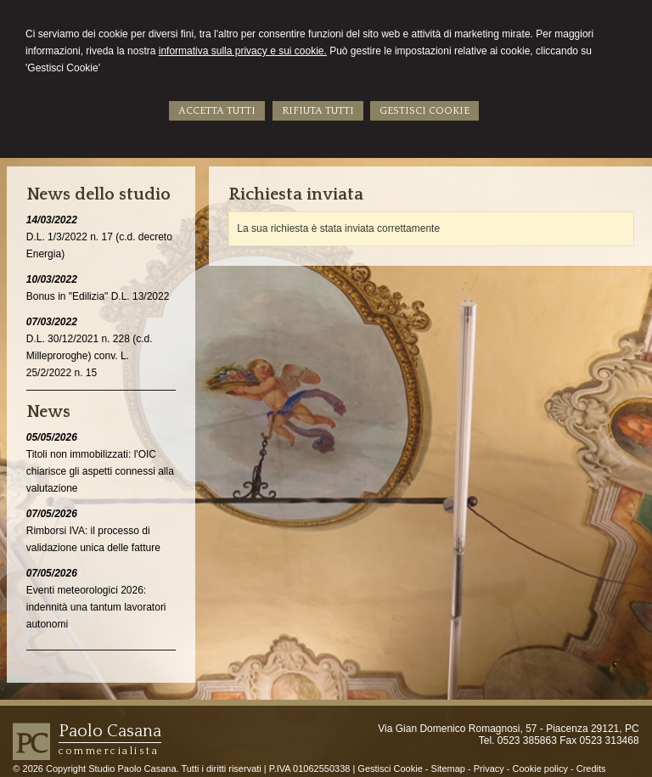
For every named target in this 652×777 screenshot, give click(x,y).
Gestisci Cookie (389, 768)
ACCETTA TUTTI (217, 110)
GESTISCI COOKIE (424, 110)
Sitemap (448, 768)
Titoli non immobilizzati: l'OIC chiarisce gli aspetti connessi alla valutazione (100, 471)
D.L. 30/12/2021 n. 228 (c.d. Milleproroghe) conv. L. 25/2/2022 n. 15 (89, 356)
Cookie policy (540, 768)
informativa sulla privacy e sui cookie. (243, 51)
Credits (591, 768)
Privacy (489, 768)
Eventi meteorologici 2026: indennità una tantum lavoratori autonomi (96, 607)
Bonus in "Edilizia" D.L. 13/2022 (98, 296)
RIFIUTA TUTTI (318, 110)
